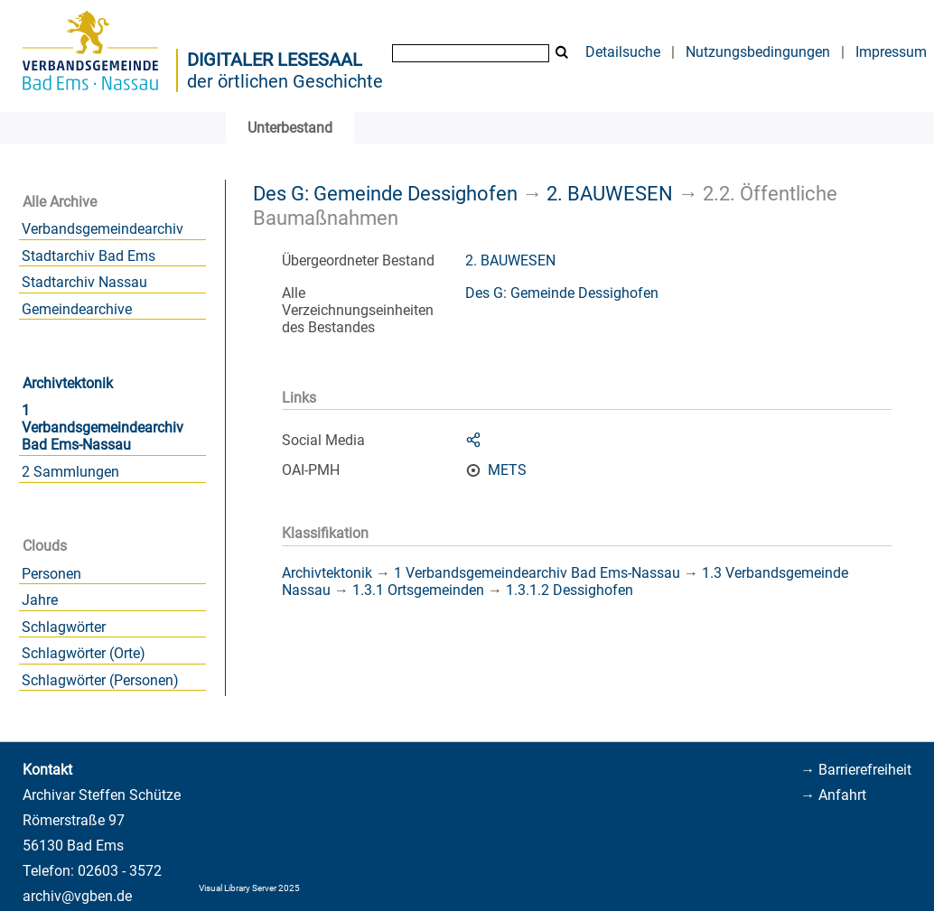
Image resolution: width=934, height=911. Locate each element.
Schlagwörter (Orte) (83, 653)
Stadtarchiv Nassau (84, 282)
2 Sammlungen (70, 471)
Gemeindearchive (77, 309)
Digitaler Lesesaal (274, 59)
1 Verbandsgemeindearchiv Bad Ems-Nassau (102, 427)
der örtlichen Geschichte (285, 81)
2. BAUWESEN (609, 193)
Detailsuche (622, 51)
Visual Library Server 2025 (249, 888)
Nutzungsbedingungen (758, 51)
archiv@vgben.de (77, 896)
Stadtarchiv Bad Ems (88, 256)
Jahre (40, 600)
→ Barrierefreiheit (855, 769)
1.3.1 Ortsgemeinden (418, 590)
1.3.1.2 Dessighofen (569, 590)
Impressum (891, 51)
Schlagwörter (64, 627)
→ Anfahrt (833, 795)
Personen (51, 573)
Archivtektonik (68, 383)
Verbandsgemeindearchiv (102, 228)
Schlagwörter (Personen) (100, 680)
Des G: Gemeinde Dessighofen (385, 193)
